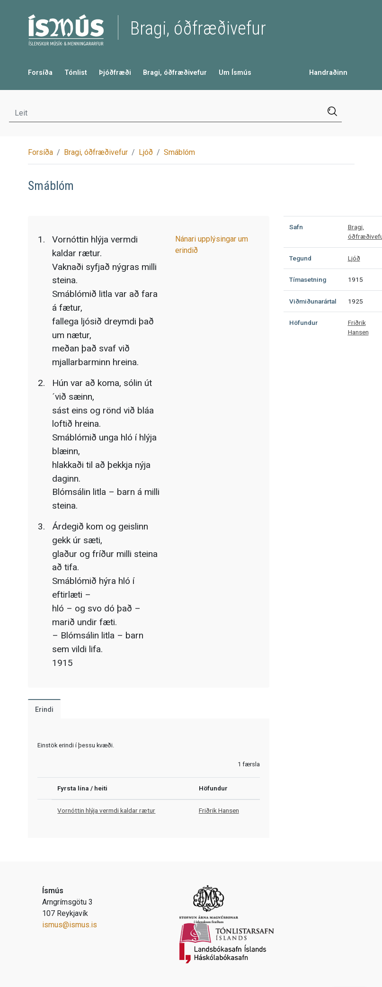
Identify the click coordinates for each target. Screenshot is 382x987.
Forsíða (40, 73)
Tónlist (75, 73)
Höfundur (303, 322)
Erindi (44, 710)
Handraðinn (328, 73)
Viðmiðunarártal (313, 301)
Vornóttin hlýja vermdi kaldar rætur (106, 810)
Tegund (300, 258)
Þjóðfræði (115, 73)
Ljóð (146, 152)
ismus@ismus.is (69, 924)
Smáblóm (179, 152)
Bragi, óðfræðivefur (175, 73)
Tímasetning (307, 279)
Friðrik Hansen (219, 810)
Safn (296, 227)
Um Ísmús (235, 73)
